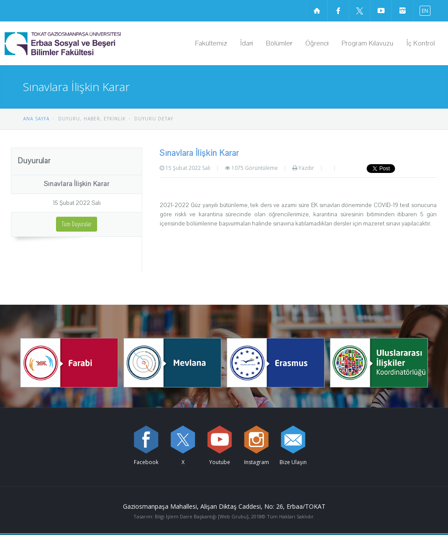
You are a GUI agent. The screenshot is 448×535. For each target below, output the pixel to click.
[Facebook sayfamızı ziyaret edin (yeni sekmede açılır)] (338, 10)
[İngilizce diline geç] (423, 10)
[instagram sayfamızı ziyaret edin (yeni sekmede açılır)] (402, 10)
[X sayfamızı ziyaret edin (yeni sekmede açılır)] (359, 10)
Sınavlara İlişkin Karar (76, 184)
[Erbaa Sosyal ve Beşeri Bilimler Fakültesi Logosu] (85, 43)
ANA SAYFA (36, 119)
